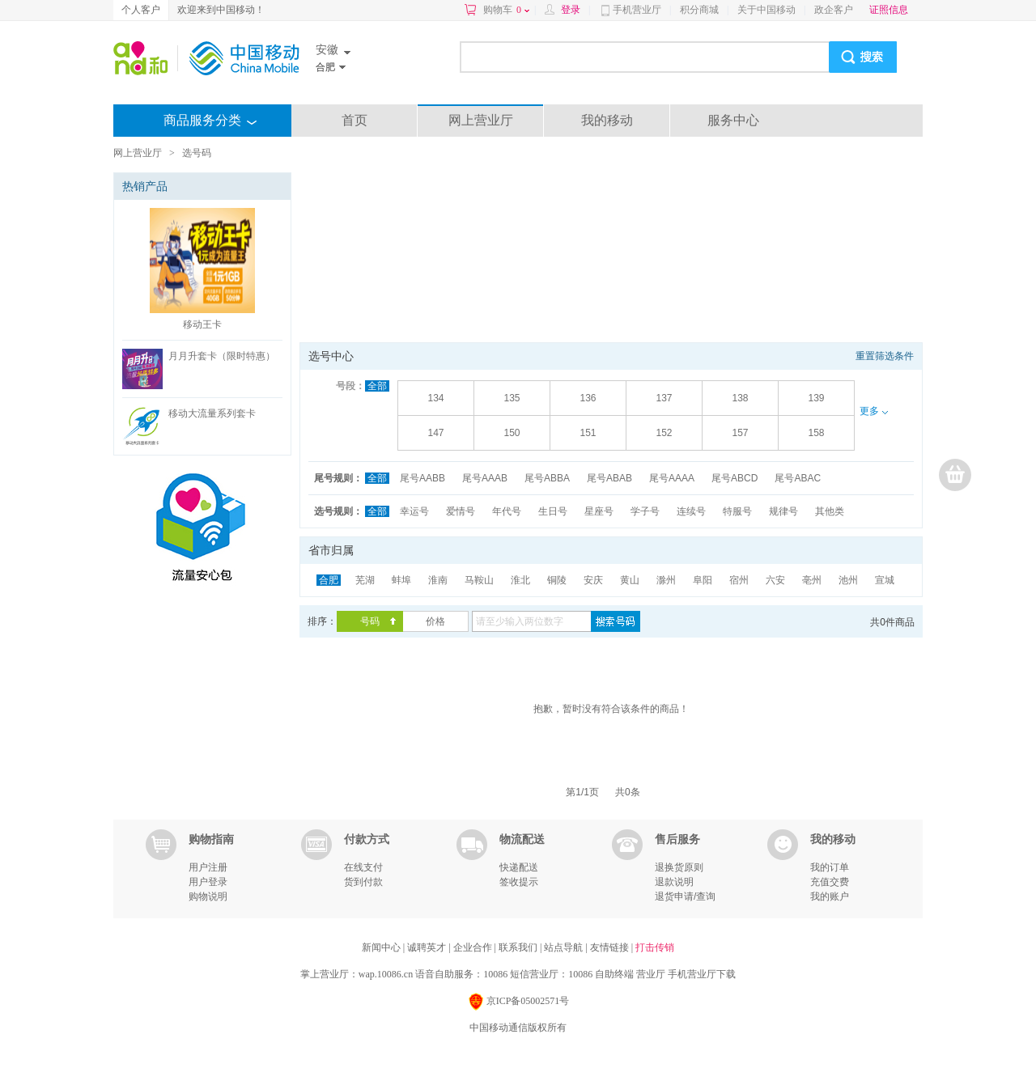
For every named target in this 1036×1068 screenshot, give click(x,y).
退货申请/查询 (685, 896)
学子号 (645, 511)
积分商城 (699, 9)
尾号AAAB (484, 478)
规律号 (783, 511)
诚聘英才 (427, 947)
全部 (377, 386)
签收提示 (518, 882)
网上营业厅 (480, 120)
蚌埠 (401, 580)
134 (435, 398)
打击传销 (654, 947)
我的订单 (829, 867)
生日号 (552, 511)
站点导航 (564, 947)
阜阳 (702, 580)
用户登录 (208, 882)
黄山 (629, 580)
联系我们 (519, 947)
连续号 (691, 511)
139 (816, 398)
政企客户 (833, 9)
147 (435, 433)
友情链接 (610, 947)
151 (588, 433)
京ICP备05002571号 (518, 1002)
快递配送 (518, 867)
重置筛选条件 (885, 356)
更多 (873, 411)
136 (588, 398)
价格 (435, 621)
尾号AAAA (671, 478)
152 (664, 433)
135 (511, 398)
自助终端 (614, 974)
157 (740, 433)
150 (511, 433)
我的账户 (829, 896)
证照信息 (888, 9)
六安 (775, 580)
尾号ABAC (798, 478)
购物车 (506, 9)
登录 (570, 9)
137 (664, 398)
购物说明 (208, 896)
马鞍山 (479, 580)
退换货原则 (679, 867)
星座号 (599, 511)
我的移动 (607, 120)
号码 (370, 621)
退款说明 (674, 882)
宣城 (884, 580)
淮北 (520, 580)
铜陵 (557, 580)
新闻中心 (382, 947)
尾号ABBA (547, 478)
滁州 (666, 580)
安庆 (593, 580)
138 (740, 398)
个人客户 (140, 9)
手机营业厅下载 (702, 974)
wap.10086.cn (386, 974)
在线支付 (363, 867)
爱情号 (460, 511)
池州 (848, 580)
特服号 (737, 511)
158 (816, 433)
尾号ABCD (734, 478)
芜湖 (365, 580)
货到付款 (363, 882)
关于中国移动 (766, 9)
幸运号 (414, 511)
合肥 (328, 580)
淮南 (438, 580)
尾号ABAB (609, 478)
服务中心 (733, 120)
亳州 (812, 580)
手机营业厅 (637, 9)
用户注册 (208, 867)
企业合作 (474, 947)
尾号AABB (422, 478)
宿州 (739, 580)
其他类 (829, 511)
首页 (354, 120)
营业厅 (650, 974)
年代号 (506, 511)
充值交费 (829, 882)
